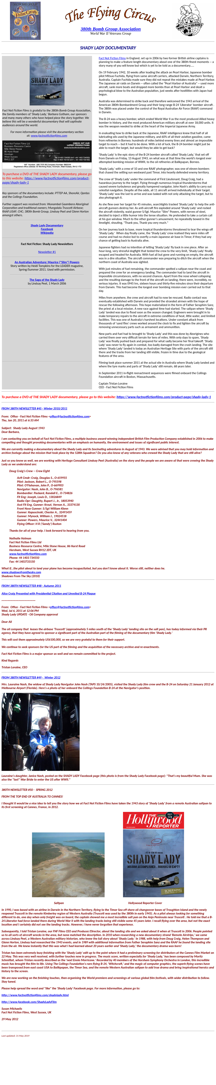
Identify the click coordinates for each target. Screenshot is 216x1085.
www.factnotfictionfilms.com (49, 135)
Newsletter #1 (47, 252)
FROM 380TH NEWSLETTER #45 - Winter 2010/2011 (34, 408)
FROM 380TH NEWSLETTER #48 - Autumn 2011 (31, 586)
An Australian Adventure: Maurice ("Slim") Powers (47, 262)
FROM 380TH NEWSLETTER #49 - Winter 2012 (31, 677)
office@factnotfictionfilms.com (69, 416)
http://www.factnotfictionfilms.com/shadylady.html (35, 995)
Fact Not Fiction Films (112, 58)
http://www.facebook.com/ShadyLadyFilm (29, 1002)
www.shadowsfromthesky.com (21, 572)
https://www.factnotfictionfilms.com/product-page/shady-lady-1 (164, 397)
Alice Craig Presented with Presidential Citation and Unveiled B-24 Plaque (49, 593)
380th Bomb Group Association (111, 28)
